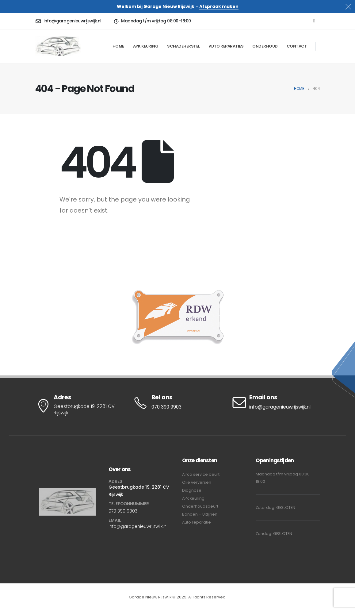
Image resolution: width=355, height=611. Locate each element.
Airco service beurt (200, 474)
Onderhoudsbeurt (200, 506)
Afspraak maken (219, 6)
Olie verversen (196, 482)
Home (118, 46)
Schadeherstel (183, 46)
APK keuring (145, 46)
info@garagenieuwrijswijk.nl (138, 526)
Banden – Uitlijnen (199, 514)
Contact (297, 46)
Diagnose (191, 490)
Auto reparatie (196, 522)
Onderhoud (265, 46)
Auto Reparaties (226, 46)
